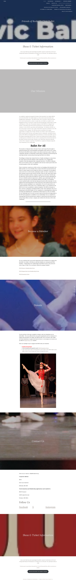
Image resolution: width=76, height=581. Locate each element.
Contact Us (42, 3)
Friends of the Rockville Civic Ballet (65, 7)
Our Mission (47, 1)
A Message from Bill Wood (68, 3)
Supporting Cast (28, 340)
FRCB (2, 1)
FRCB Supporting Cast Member (26, 271)
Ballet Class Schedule (69, 9)
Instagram (51, 507)
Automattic (50, 579)
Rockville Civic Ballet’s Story (53, 5)
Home (42, 1)
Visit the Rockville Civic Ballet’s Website (38, 63)
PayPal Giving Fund (27, 346)
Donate (72, 1)
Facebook (23, 507)
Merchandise (41, 5)
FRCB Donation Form (24, 274)
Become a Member (64, 1)
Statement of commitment (48, 7)
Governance (55, 1)
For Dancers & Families (67, 5)
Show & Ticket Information (53, 3)
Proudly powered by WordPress (30, 579)
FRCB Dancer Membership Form (27, 268)
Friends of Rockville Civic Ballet (38, 21)
